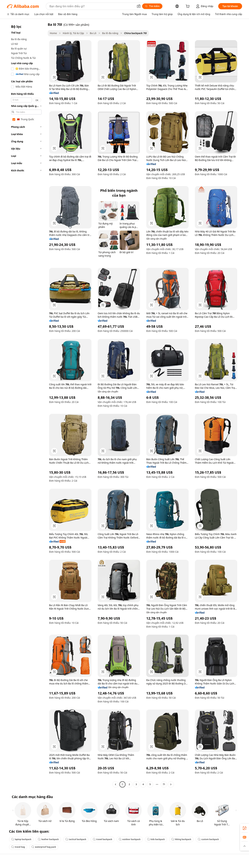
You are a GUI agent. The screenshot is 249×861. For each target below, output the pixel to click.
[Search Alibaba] (91, 6)
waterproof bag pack (43, 846)
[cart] (188, 6)
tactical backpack (75, 839)
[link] (244, 828)
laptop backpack (21, 839)
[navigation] (26, 405)
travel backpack (102, 839)
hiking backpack (181, 839)
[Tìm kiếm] (152, 6)
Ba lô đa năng (110, 33)
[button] (139, 6)
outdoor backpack (130, 839)
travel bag (18, 846)
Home (53, 33)
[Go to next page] (171, 784)
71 (164, 784)
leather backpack (48, 839)
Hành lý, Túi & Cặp (73, 33)
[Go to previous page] (115, 784)
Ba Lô (93, 33)
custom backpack (208, 839)
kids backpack (156, 839)
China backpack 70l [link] (135, 33)
